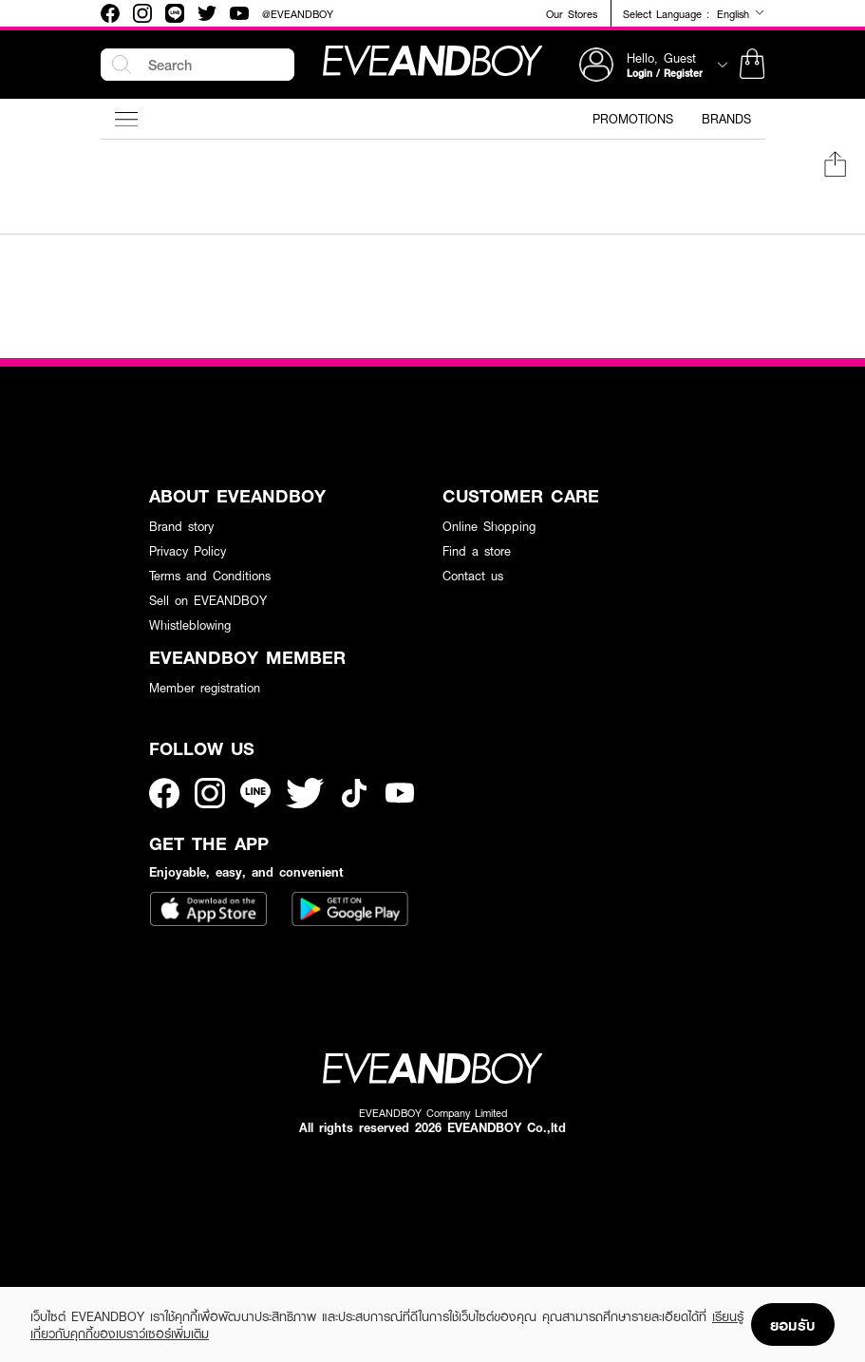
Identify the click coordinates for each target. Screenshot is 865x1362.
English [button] (741, 13)
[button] (752, 64)
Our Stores (571, 14)
